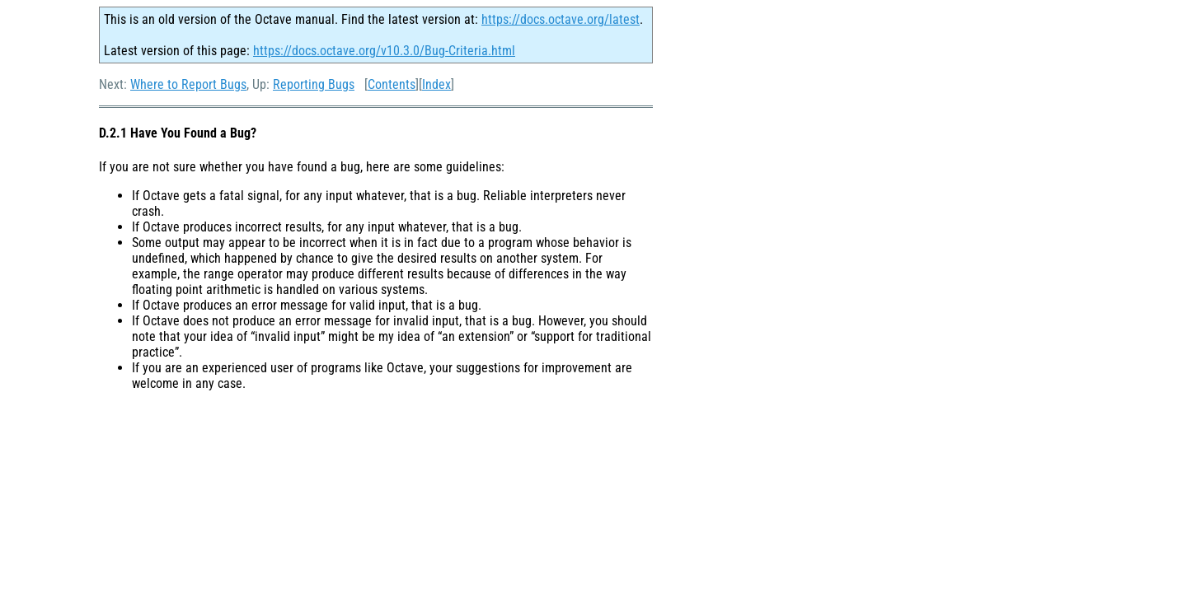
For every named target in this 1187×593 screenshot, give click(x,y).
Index (436, 84)
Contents (391, 84)
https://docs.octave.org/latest (560, 19)
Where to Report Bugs (188, 84)
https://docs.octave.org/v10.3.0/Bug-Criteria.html (384, 50)
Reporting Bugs (313, 84)
